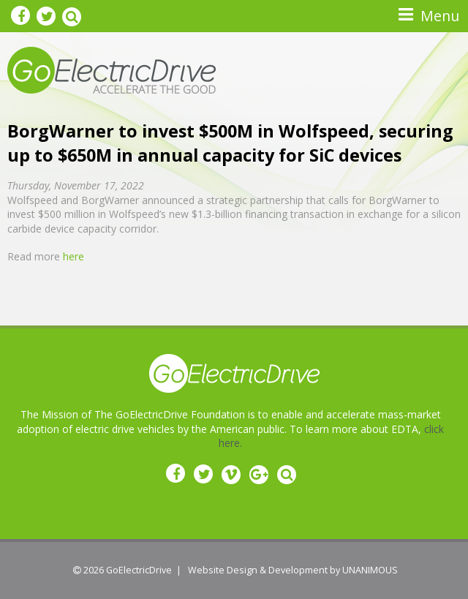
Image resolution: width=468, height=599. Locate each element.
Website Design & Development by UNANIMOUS (293, 570)
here (73, 256)
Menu (439, 16)
